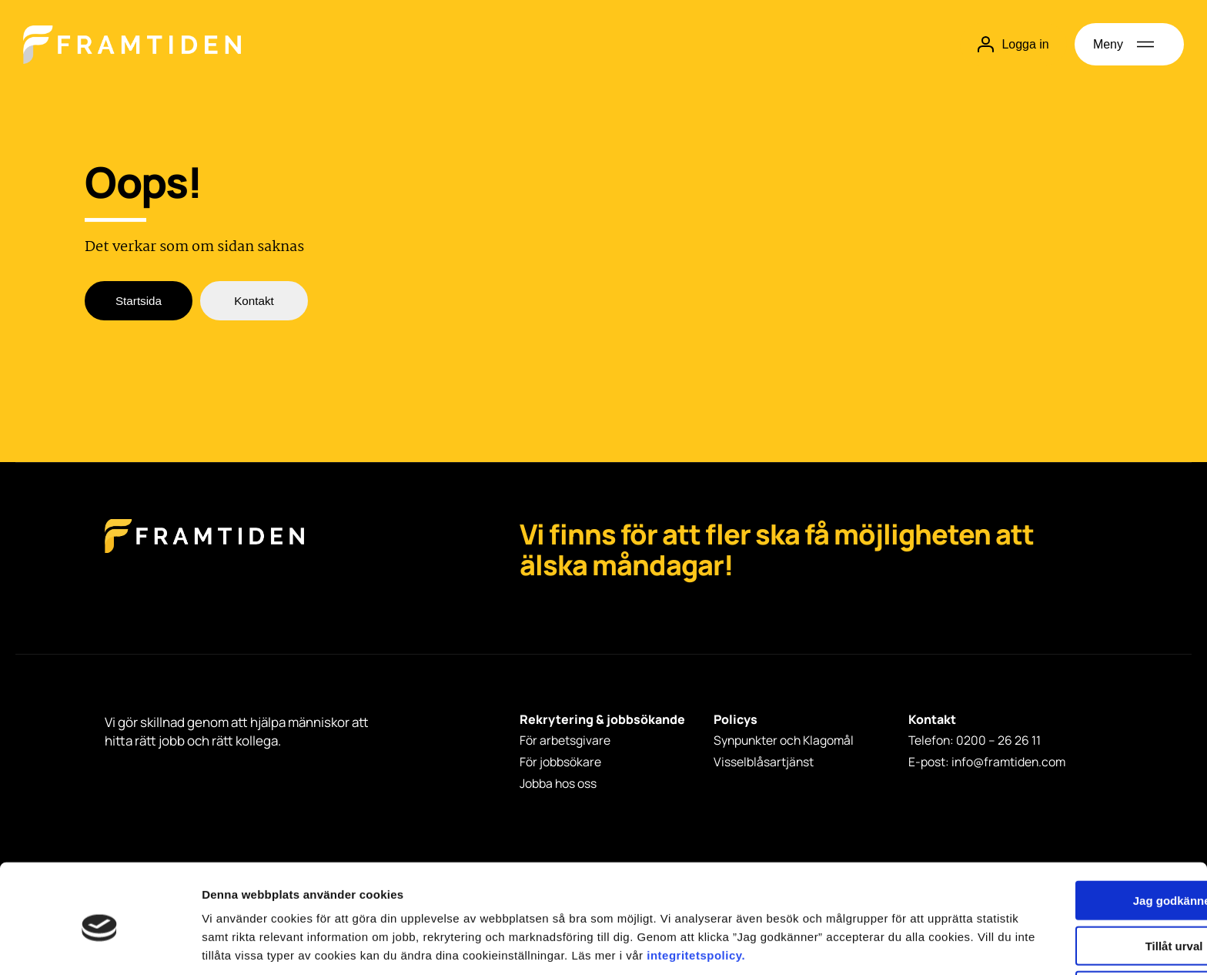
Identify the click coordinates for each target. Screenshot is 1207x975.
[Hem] (132, 44)
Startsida (138, 301)
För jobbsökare (560, 761)
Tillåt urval (1079, 866)
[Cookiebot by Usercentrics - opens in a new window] (99, 945)
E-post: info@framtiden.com (988, 761)
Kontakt (254, 301)
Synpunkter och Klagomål (786, 741)
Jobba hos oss (558, 781)
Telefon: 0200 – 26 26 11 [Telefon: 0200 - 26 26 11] (975, 741)
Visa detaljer (836, 944)
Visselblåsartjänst (764, 761)
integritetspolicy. (271, 894)
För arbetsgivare (565, 741)
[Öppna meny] (1129, 44)
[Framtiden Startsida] (204, 552)
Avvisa (1078, 911)
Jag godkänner (1079, 821)
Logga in (1012, 44)
